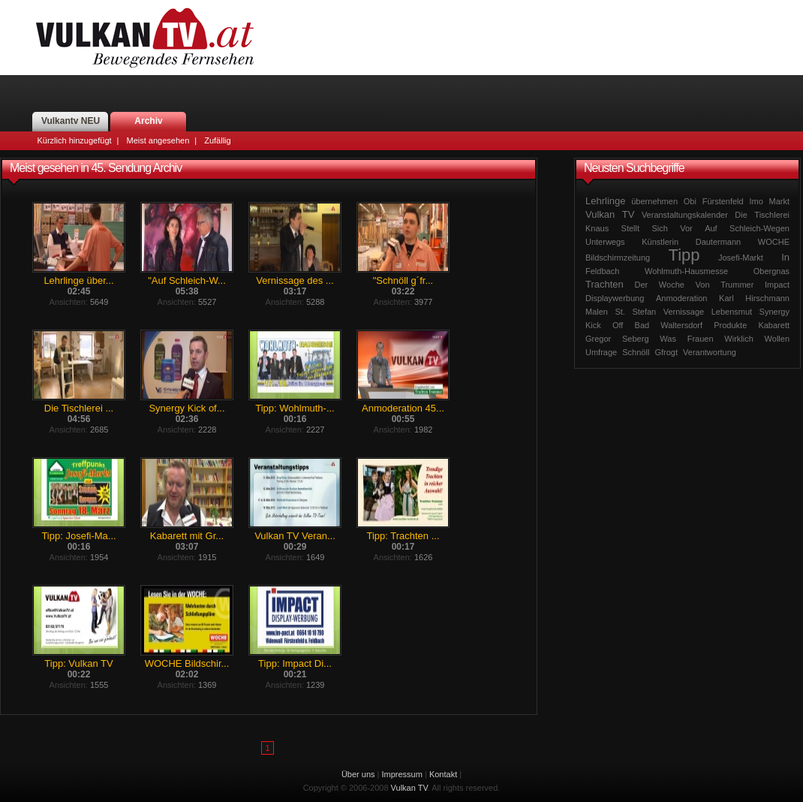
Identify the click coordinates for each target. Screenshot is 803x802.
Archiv (148, 121)
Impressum (402, 774)
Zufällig (217, 140)
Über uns (358, 774)
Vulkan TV (144, 38)
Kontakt (443, 774)
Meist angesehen (157, 140)
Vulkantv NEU (70, 121)
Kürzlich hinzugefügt (75, 140)
